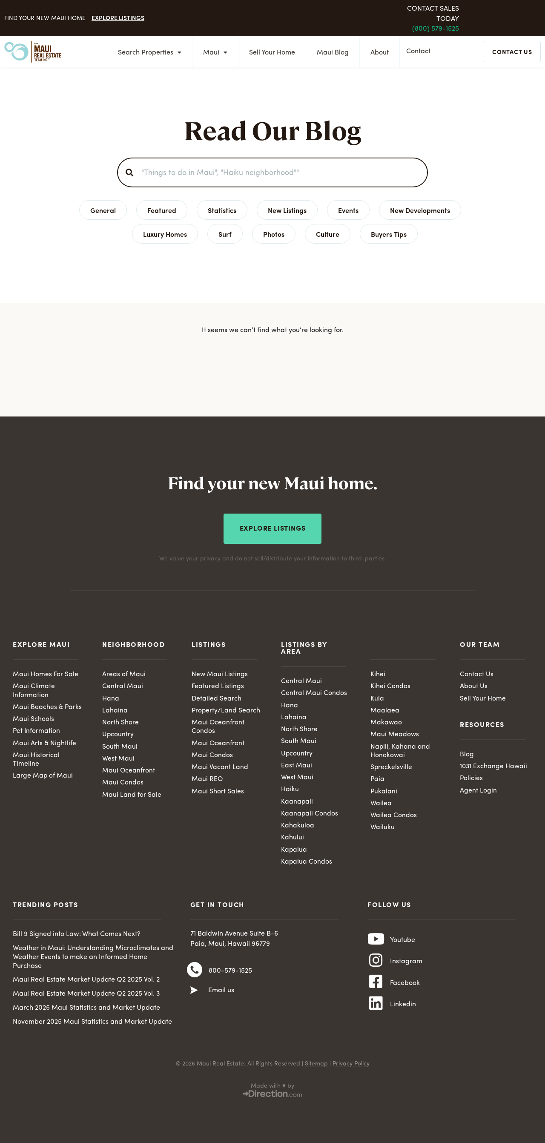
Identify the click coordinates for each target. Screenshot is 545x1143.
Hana (110, 697)
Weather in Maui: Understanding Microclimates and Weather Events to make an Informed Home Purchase (93, 959)
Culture (327, 233)
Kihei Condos (390, 684)
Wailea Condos (393, 816)
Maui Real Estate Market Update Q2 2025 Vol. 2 (86, 981)
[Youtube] (376, 942)
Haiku (290, 790)
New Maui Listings (220, 672)
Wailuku (382, 828)
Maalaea (384, 709)
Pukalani (384, 791)
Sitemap (316, 1065)
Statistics (222, 210)
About (377, 52)
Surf (225, 233)
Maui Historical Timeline (36, 759)
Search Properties (147, 52)
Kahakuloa (297, 826)
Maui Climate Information (34, 689)
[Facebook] (376, 989)
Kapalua (294, 851)
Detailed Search (217, 697)
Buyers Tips (389, 233)
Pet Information (37, 730)
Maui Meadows (394, 733)
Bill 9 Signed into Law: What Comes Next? (77, 936)
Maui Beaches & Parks (48, 706)
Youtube (402, 942)
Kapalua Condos (307, 863)
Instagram (406, 966)
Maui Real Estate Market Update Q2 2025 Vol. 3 (86, 995)
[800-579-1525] (194, 973)
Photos (273, 233)
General (103, 210)
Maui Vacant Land (220, 767)
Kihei (377, 672)
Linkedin (403, 1013)
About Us (474, 684)
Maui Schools (33, 718)
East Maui (296, 765)
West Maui (118, 758)
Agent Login (478, 790)
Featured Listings (218, 684)
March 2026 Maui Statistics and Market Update (86, 1009)
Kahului (292, 839)
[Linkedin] (376, 1012)
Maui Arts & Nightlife (45, 742)
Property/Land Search (226, 709)
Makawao (386, 721)
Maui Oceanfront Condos (218, 726)
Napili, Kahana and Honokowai (400, 750)
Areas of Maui (124, 672)
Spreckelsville (391, 767)
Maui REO (207, 779)
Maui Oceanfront (128, 770)
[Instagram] (376, 966)
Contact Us (476, 672)
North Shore (120, 721)
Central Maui (122, 684)
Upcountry (118, 733)
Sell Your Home (270, 52)
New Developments (420, 210)
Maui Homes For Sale (45, 672)
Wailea (381, 804)
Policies (471, 777)
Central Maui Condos (314, 691)
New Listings (287, 210)
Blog (467, 753)
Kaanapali (297, 801)
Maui (213, 52)
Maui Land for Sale (131, 795)
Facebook (405, 989)
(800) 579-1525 (435, 29)
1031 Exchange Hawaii (494, 765)
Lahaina (115, 709)
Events (348, 210)
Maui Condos (122, 783)
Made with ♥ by (272, 1088)
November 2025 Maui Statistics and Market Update (92, 1023)
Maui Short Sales (218, 791)
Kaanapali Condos (309, 814)
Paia (377, 779)
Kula (377, 697)
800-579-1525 (230, 974)
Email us (221, 994)
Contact (420, 52)
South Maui (120, 746)
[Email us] (194, 994)
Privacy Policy (351, 1065)
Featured (161, 210)
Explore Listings (118, 17)
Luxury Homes (165, 233)
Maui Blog (330, 52)
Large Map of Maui (43, 776)
